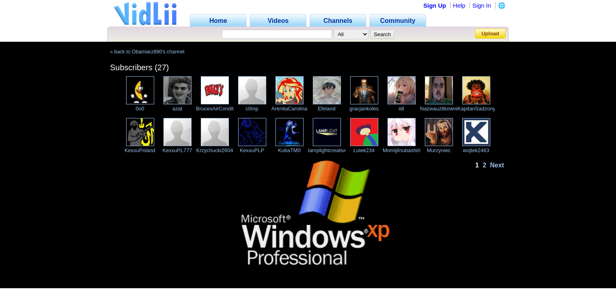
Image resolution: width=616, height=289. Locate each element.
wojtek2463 (476, 150)
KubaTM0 (289, 150)
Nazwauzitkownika (441, 109)
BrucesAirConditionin (220, 109)
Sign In (481, 5)
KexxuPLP (252, 150)
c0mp (252, 109)
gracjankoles (364, 109)
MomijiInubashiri (401, 150)
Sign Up (434, 5)
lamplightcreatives (329, 150)
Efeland (326, 109)
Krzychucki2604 (214, 150)
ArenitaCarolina (289, 109)
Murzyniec (439, 150)
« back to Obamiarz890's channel (147, 52)
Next (497, 165)
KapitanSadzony (476, 109)
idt (401, 109)
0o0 (140, 109)
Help (459, 5)
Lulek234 (364, 150)
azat (177, 109)
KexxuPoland (139, 150)
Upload (490, 34)
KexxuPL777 (177, 150)
